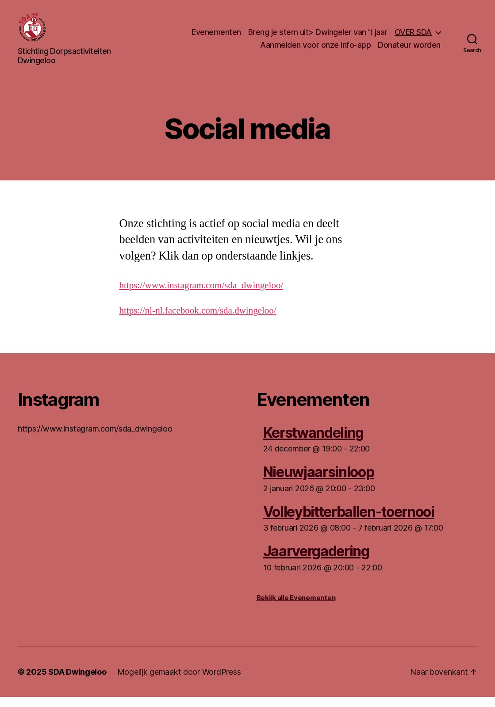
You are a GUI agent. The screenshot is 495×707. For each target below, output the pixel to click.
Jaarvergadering (316, 561)
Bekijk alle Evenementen (296, 608)
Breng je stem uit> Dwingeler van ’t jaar (318, 37)
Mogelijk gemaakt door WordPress (179, 682)
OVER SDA (413, 37)
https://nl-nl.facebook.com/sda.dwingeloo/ (197, 321)
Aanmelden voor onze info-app (315, 50)
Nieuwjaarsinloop (318, 482)
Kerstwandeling (313, 442)
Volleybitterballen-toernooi (348, 522)
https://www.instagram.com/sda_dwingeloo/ (201, 296)
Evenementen (216, 37)
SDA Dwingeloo (77, 682)
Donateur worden (409, 50)
